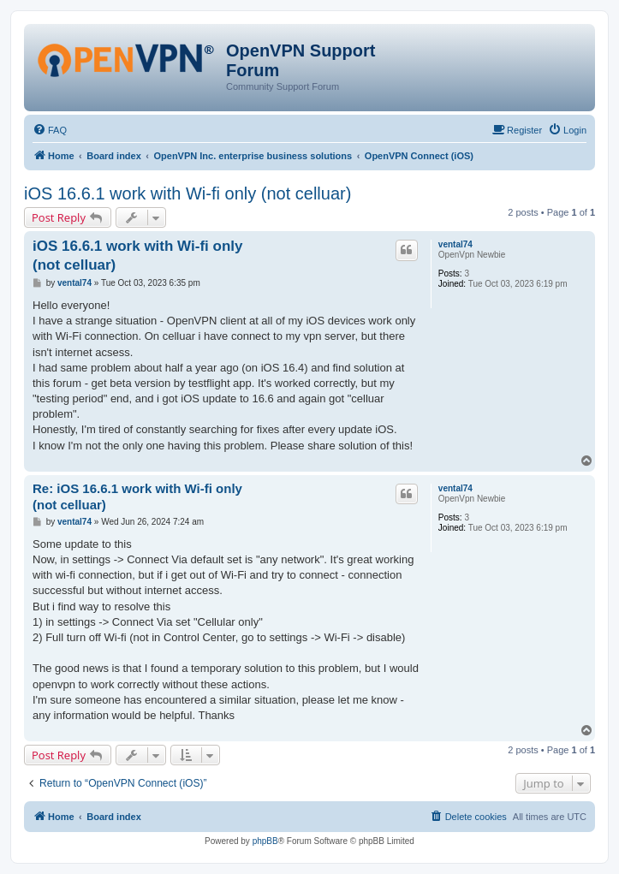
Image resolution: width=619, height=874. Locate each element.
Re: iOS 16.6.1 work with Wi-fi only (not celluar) (137, 496)
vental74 (455, 244)
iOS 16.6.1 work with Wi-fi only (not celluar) (187, 193)
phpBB (265, 841)
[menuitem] (50, 130)
